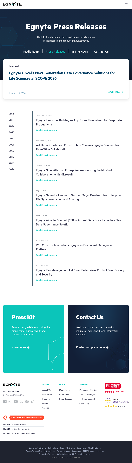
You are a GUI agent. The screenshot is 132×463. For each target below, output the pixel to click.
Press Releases (55, 51)
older (12, 169)
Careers (45, 407)
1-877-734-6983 (12, 391)
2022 (11, 138)
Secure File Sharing (67, 448)
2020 (12, 150)
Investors (46, 398)
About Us (46, 389)
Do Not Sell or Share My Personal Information (74, 454)
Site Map (101, 451)
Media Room (31, 51)
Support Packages (87, 394)
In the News (64, 394)
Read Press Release (46, 130)
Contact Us (101, 51)
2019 (11, 156)
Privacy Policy (49, 451)
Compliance (76, 451)
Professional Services (88, 389)
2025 (11, 119)
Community (84, 403)
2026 (11, 113)
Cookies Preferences (46, 454)
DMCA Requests (89, 451)
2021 (11, 144)
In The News (79, 51)
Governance (81, 448)
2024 (11, 126)
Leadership (47, 394)
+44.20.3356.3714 (16, 395)
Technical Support (87, 398)
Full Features (53, 448)
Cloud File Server (94, 448)
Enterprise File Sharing (37, 448)
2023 (11, 132)
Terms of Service (63, 451)
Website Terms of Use (34, 451)
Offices (45, 403)
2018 (11, 163)
